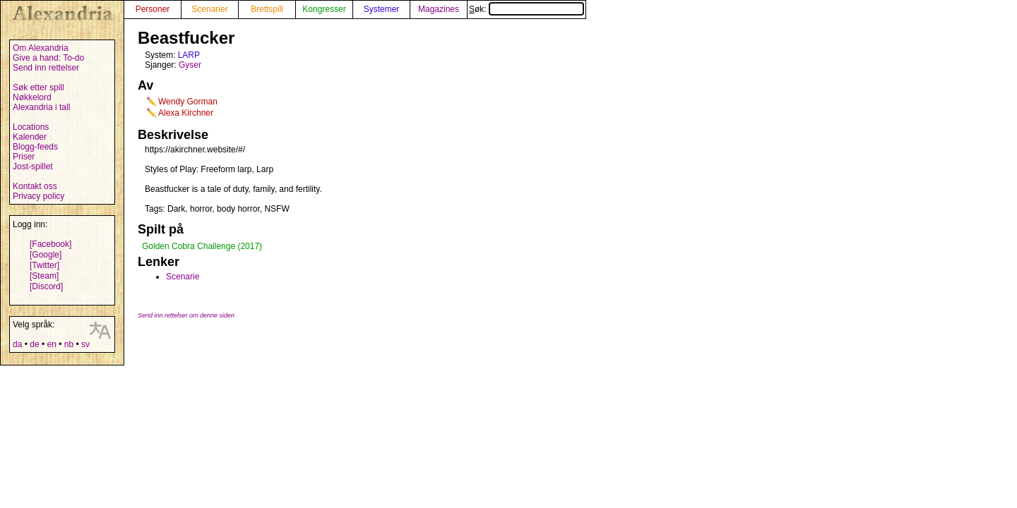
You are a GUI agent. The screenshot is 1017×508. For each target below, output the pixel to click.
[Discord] (46, 286)
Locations (31, 127)
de (34, 344)
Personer (153, 9)
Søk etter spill (38, 87)
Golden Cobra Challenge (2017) (202, 246)
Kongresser (323, 9)
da (17, 344)
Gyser (190, 65)
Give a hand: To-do (48, 58)
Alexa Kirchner (185, 113)
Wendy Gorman (188, 102)
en (51, 344)
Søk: (526, 9)
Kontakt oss (35, 186)
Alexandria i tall (41, 107)
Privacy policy (38, 196)
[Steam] (44, 276)
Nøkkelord (32, 97)
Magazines (438, 9)
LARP (189, 55)
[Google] (45, 255)
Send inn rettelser (46, 68)
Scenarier (209, 9)
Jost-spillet (33, 166)
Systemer (382, 9)
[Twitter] (44, 265)
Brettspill (267, 9)
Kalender (30, 137)
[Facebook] (50, 244)
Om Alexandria (41, 48)
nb (68, 344)
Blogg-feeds (35, 147)
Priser (24, 157)
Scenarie (182, 277)
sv (85, 344)
